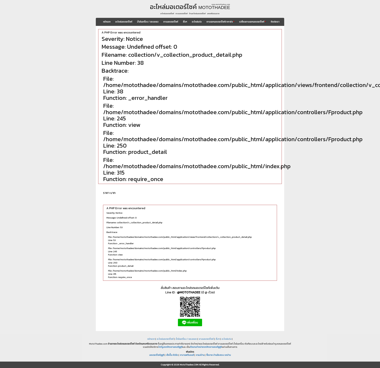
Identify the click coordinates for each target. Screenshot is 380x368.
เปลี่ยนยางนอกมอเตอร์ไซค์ (252, 21)
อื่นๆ (185, 21)
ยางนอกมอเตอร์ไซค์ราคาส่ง (220, 21)
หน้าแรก (106, 21)
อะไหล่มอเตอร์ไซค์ (123, 21)
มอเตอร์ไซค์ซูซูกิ (156, 355)
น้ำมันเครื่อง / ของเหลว (147, 21)
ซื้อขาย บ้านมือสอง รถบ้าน (218, 355)
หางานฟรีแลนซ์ (187, 355)
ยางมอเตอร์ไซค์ (170, 21)
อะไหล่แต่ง (197, 21)
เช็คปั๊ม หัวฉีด (172, 355)
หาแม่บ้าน (200, 355)
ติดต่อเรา (275, 21)
